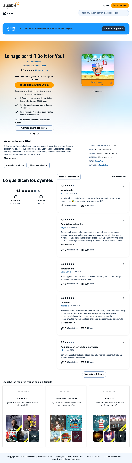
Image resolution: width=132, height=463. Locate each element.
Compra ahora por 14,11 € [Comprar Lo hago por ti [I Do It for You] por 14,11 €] (34, 128)
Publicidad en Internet (114, 457)
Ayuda (106, 5)
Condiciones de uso (45, 457)
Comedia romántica (15, 165)
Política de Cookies (93, 457)
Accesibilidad (57, 459)
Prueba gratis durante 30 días (34, 85)
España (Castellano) (72, 459)
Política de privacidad (75, 457)
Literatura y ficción (38, 165)
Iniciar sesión (120, 5)
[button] (30, 134)
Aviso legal (60, 457)
